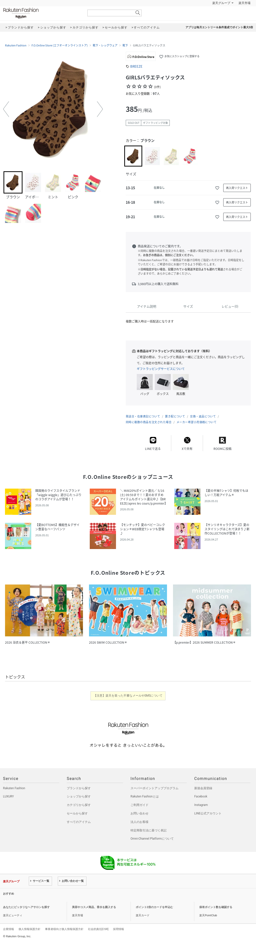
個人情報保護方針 (29, 929)
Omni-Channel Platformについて (152, 838)
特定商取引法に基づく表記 (148, 830)
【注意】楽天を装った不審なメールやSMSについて (128, 695)
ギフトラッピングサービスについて (161, 369)
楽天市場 (244, 3)
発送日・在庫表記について (143, 416)
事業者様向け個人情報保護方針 (64, 929)
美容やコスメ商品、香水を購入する (94, 907)
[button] (6, 109)
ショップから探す (79, 796)
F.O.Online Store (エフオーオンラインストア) (60, 45)
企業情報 (8, 929)
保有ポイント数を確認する (215, 907)
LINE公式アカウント (208, 813)
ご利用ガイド (139, 805)
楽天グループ (221, 3)
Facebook (200, 796)
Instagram (201, 805)
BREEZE (136, 66)
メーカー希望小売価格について (196, 422)
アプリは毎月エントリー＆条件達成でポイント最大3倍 (219, 27)
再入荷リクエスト (237, 188)
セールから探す (77, 813)
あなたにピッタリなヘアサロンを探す (26, 907)
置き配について (175, 416)
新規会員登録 (203, 788)
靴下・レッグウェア (105, 45)
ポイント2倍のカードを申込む (154, 907)
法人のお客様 (139, 822)
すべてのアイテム (79, 822)
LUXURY (8, 796)
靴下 (125, 45)
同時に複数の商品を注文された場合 (149, 422)
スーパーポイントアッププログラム (154, 788)
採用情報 (118, 929)
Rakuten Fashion (41, 13)
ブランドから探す (79, 788)
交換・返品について (203, 416)
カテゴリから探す (79, 805)
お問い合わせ (139, 813)
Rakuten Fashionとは (144, 796)
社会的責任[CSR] (98, 929)
